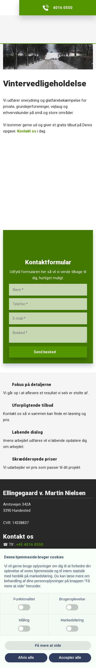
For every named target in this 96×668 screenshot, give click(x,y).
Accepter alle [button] (70, 657)
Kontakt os (26, 131)
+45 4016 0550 (29, 544)
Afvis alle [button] (26, 657)
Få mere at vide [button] (48, 645)
